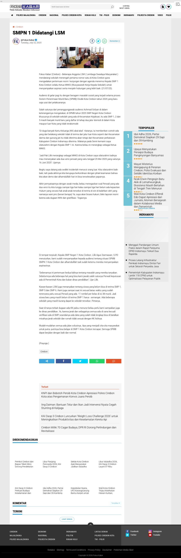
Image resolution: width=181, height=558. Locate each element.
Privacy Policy (94, 550)
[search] (82, 6)
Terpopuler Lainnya (146, 208)
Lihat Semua (67, 519)
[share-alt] (46, 361)
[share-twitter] (98, 41)
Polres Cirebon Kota (72, 15)
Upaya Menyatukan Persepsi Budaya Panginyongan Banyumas (149, 152)
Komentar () (115, 41)
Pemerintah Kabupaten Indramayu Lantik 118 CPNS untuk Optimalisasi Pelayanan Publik (146, 275)
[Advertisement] (24, 91)
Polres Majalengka (26, 15)
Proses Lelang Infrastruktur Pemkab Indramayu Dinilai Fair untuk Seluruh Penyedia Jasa (145, 262)
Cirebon (43, 15)
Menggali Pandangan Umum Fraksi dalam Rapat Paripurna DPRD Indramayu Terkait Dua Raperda (144, 249)
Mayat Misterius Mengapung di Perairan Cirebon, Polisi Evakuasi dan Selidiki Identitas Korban (150, 168)
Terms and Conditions (76, 550)
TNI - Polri (105, 15)
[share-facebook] (92, 41)
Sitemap (60, 550)
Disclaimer (107, 550)
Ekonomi (117, 15)
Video (161, 15)
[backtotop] (90, 525)
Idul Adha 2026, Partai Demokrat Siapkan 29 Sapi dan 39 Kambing (148, 137)
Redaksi (51, 550)
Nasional (54, 15)
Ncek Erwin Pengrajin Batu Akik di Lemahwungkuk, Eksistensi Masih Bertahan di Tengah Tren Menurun (150, 183)
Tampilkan (115, 503)
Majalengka (16, 535)
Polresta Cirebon (146, 15)
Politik (69, 535)
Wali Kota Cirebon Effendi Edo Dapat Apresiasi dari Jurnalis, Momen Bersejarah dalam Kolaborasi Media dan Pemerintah (150, 199)
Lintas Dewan (101, 531)
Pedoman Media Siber (124, 550)
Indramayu (130, 15)
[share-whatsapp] (104, 41)
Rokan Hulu (91, 15)
